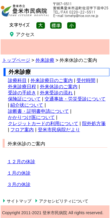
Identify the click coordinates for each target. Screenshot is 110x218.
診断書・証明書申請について (38, 111)
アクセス (25, 34)
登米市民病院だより (59, 129)
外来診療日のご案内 (52, 80)
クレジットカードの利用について (43, 123)
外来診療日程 (22, 86)
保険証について (24, 98)
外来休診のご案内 (58, 86)
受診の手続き (22, 92)
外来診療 (44, 60)
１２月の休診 (21, 161)
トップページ (16, 60)
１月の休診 (19, 173)
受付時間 (86, 80)
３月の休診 (19, 184)
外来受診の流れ (56, 92)
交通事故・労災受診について (75, 98)
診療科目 (17, 80)
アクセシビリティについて (63, 201)
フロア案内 (22, 129)
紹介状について (26, 105)
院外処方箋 (94, 123)
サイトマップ (19, 201)
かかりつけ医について (31, 117)
